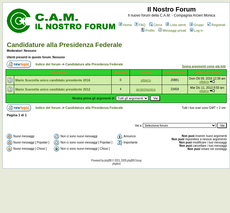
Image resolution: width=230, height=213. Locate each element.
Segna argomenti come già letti (204, 66)
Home (125, 25)
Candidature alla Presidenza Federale (64, 45)
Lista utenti (176, 25)
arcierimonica (145, 89)
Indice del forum (48, 64)
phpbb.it (116, 163)
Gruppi (197, 25)
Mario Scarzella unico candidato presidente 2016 (52, 80)
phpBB (108, 160)
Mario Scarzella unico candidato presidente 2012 (52, 89)
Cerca (155, 25)
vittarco (146, 80)
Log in (196, 30)
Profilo (148, 30)
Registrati (216, 25)
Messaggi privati (172, 30)
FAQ (140, 25)
